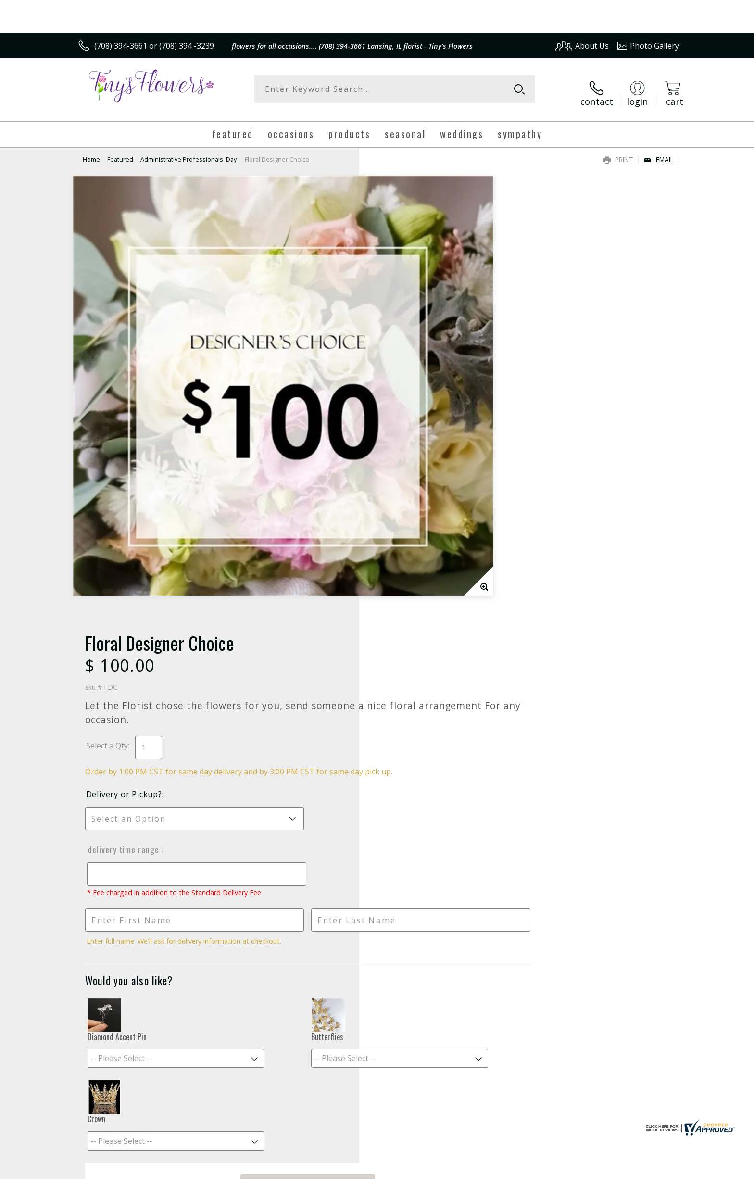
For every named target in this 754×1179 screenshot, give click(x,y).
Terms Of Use (470, 1168)
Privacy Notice (526, 1168)
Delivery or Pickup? (416, 338)
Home (91, 151)
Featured (120, 151)
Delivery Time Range (414, 394)
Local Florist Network (594, 1168)
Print (618, 151)
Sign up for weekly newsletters (497, 856)
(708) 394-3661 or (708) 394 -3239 (154, 45)
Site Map (653, 1168)
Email (658, 151)
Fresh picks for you (293, 862)
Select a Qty (399, 279)
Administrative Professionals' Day (188, 151)
